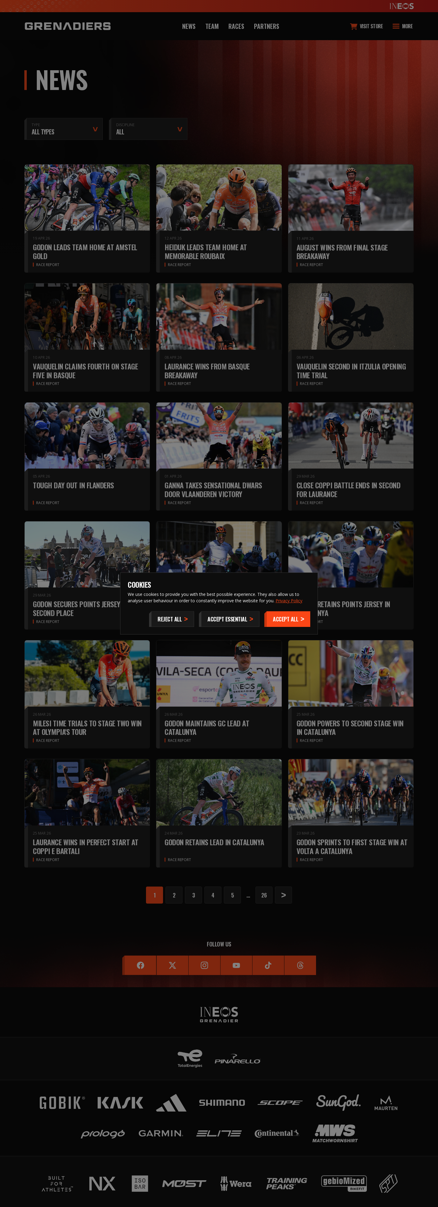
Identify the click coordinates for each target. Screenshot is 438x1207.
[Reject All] (171, 619)
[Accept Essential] (229, 619)
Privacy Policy (289, 601)
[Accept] (287, 619)
